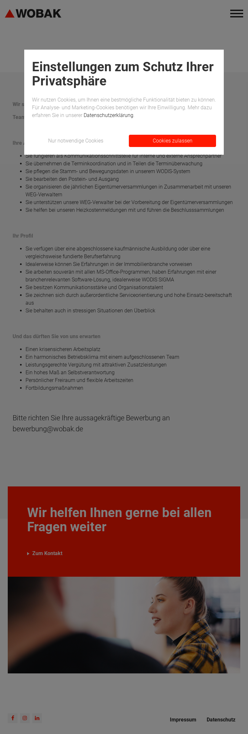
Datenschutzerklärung (108, 115)
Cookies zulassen (172, 141)
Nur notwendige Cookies (75, 141)
